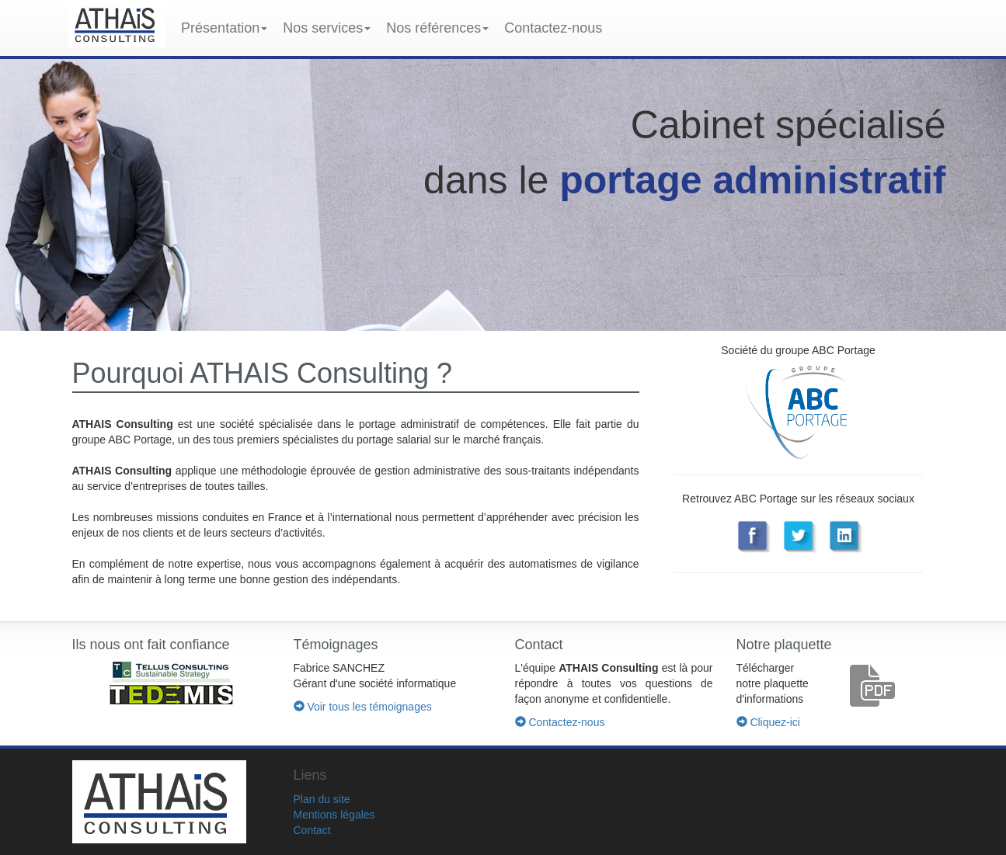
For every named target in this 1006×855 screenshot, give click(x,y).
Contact (312, 830)
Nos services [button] (327, 28)
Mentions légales (334, 814)
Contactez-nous (553, 28)
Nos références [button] (437, 28)
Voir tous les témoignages (363, 706)
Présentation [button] (224, 28)
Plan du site (322, 799)
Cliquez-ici (768, 722)
